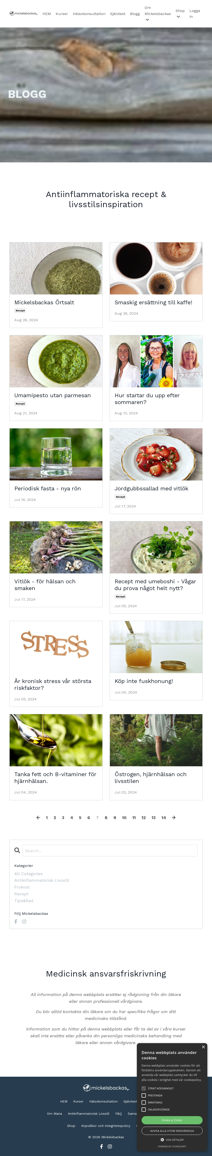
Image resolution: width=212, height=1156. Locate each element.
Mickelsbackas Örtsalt (44, 302)
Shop (180, 13)
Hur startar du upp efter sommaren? (147, 398)
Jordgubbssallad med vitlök (151, 488)
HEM (46, 13)
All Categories (28, 873)
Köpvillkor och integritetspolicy (105, 1126)
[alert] (172, 1097)
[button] (172, 1139)
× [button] (203, 1047)
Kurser (62, 13)
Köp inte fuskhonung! (144, 681)
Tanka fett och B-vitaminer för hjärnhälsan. (55, 778)
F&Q (118, 1113)
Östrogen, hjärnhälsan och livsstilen (151, 778)
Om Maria (54, 1113)
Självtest (117, 13)
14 (164, 817)
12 (144, 817)
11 (134, 817)
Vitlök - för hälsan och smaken (45, 584)
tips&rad (23, 900)
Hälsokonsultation (89, 13)
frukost (22, 887)
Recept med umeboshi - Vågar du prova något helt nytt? (155, 584)
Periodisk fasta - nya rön (47, 488)
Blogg (135, 13)
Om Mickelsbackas (158, 13)
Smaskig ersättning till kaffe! (153, 302)
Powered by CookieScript (172, 1146)
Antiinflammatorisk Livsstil (88, 1113)
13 (154, 817)
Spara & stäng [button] (172, 1120)
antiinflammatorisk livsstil (41, 880)
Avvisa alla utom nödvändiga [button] (172, 1131)
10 (124, 817)
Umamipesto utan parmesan (52, 395)
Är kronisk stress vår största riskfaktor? (52, 684)
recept (20, 310)
